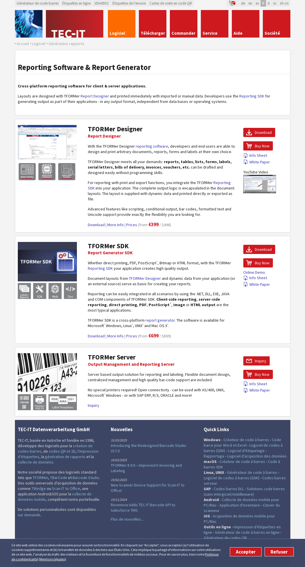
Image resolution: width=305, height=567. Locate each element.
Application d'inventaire (239, 505)
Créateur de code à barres (246, 439)
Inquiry (93, 405)
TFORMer (40, 477)
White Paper (256, 162)
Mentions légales (52, 559)
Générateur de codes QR (225, 537)
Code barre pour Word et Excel (242, 442)
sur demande (29, 514)
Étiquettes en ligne (76, 3)
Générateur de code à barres (252, 472)
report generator (160, 320)
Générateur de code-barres (38, 3)
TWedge (39, 488)
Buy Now (262, 145)
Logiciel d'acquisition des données (257, 456)
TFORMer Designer (115, 129)
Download (96, 224)
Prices (131, 224)
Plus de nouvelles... (127, 519)
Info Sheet (255, 155)
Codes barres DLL (229, 488)
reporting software (152, 146)
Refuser (279, 552)
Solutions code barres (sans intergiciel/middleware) (244, 491)
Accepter (246, 552)
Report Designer (95, 96)
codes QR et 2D (62, 451)
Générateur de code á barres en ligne (247, 532)
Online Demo (254, 272)
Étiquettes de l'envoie (129, 3)
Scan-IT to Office (66, 488)
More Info (115, 224)
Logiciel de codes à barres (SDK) (231, 477)
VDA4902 (101, 3)
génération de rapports (65, 456)
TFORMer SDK (108, 246)
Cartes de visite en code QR (170, 3)
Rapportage (214, 456)
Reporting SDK (251, 96)
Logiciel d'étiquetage (246, 450)
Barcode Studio (86, 477)
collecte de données (35, 462)
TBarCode (58, 477)
